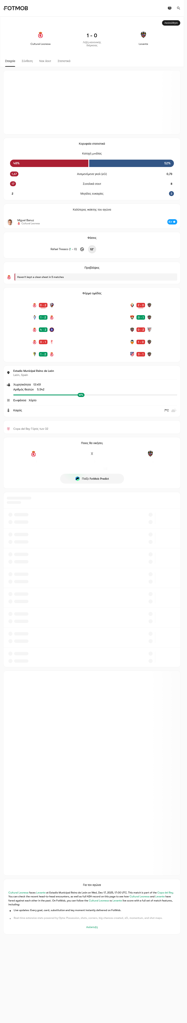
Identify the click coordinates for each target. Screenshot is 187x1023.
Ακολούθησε (171, 22)
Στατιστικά (64, 61)
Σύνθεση (27, 61)
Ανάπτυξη (92, 927)
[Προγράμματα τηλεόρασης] (170, 8)
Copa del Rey (165, 892)
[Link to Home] (15, 8)
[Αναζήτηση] (179, 8)
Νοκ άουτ (45, 61)
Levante (41, 892)
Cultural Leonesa (18, 892)
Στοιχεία (10, 61)
